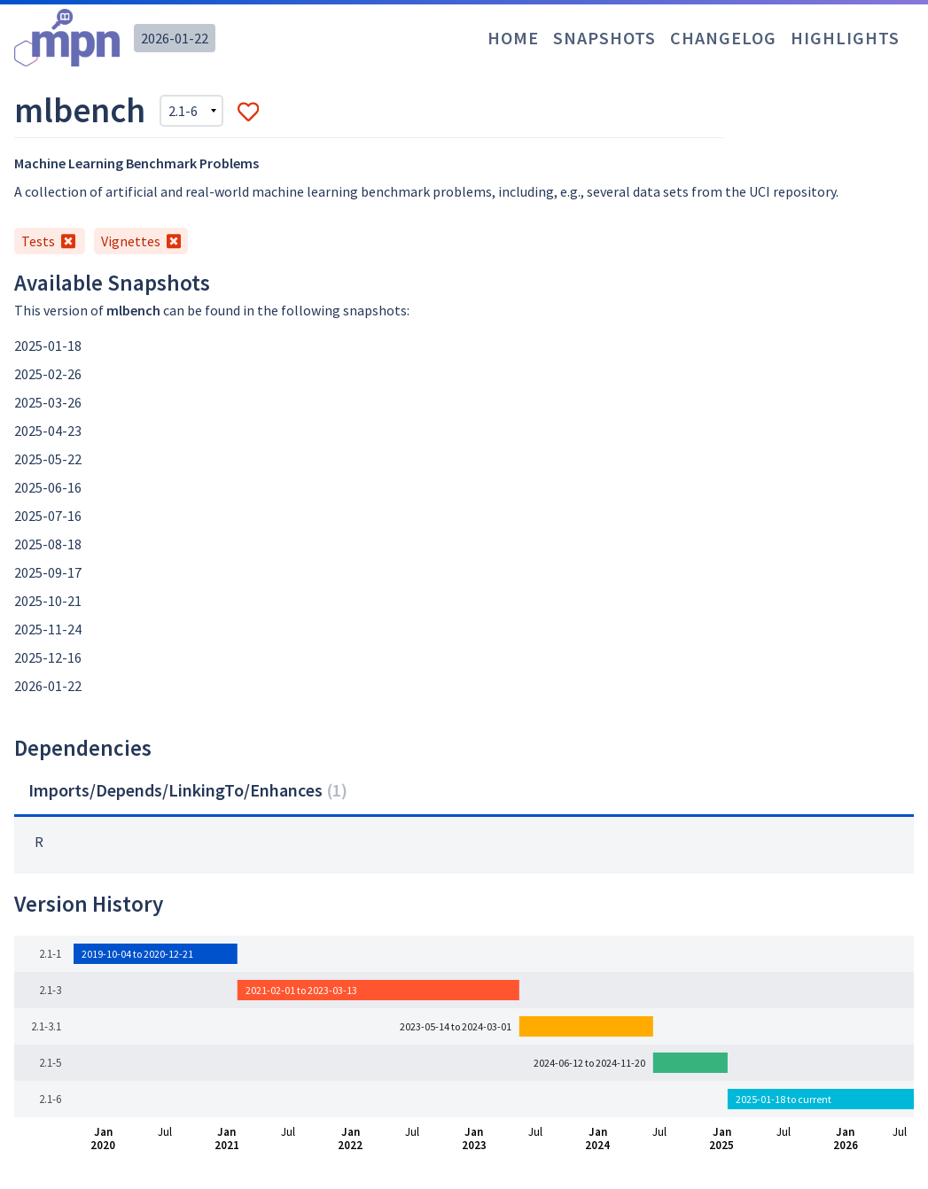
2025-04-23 (48, 430)
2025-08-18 (48, 544)
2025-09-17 (48, 572)
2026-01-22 (174, 38)
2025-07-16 (48, 516)
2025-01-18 (48, 345)
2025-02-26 (48, 374)
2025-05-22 (48, 459)
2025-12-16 (48, 657)
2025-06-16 (48, 487)
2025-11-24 (48, 629)
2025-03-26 (48, 402)
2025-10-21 (48, 601)
